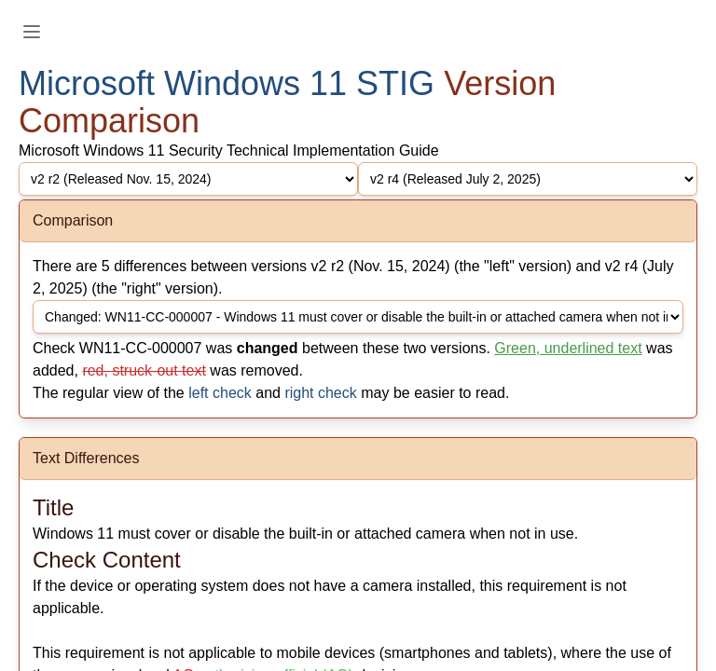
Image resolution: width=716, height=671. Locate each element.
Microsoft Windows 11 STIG (226, 83)
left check (220, 393)
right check (320, 393)
